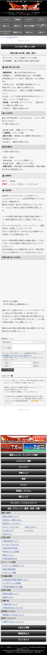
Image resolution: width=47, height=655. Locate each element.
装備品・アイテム (23, 491)
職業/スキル (17, 26)
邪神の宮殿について (11, 594)
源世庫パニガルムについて (13, 615)
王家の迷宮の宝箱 (10, 548)
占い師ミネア (8, 530)
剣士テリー (7, 534)
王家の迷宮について (11, 541)
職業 (23, 479)
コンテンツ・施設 (23, 461)
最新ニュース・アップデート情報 (23, 455)
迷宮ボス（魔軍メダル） (13, 520)
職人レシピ (29, 32)
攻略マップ (6, 26)
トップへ (5, 19)
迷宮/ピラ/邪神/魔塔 (29, 26)
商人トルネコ (31, 527)
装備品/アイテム (17, 32)
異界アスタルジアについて (13, 622)
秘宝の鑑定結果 (9, 569)
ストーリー (29, 19)
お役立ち (41, 32)
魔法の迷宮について (11, 516)
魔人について (8, 555)
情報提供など (23, 633)
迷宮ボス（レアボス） (12, 523)
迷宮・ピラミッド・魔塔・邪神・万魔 (23, 508)
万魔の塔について (10, 604)
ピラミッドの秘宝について (13, 566)
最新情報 (17, 19)
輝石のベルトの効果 (11, 552)
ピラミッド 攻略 (9, 573)
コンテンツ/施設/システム (41, 25)
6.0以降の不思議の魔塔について (15, 580)
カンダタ (29, 530)
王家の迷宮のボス (10, 559)
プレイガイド (23, 639)
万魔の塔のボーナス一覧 (13, 608)
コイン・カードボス (11, 527)
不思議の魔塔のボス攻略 (13, 587)
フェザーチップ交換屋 (12, 583)
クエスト (41, 19)
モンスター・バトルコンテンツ (23, 502)
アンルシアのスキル (11, 544)
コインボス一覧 (25, 46)
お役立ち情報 (23, 627)
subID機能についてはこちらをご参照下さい (17, 355)
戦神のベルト (8, 597)
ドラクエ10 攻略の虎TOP (9, 37)
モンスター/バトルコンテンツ (5, 32)
